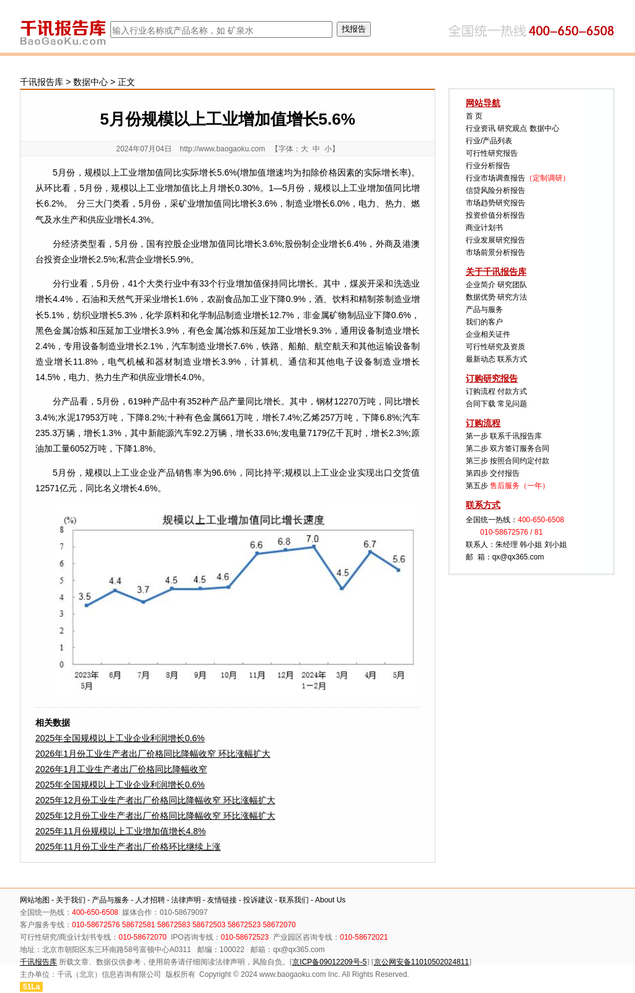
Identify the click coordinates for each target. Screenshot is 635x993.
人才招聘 (150, 900)
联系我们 (294, 900)
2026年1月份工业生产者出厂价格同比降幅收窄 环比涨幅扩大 (152, 754)
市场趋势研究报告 (495, 202)
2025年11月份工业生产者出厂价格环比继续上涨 (128, 847)
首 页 (474, 116)
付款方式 (512, 391)
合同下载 (480, 403)
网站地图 (35, 900)
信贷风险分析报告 (495, 190)
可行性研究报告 (492, 153)
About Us (330, 900)
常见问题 (512, 403)
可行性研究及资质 (495, 346)
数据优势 (480, 297)
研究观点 (512, 128)
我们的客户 (484, 322)
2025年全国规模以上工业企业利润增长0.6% (120, 738)
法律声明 (186, 900)
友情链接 (222, 900)
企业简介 (480, 284)
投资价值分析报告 (495, 215)
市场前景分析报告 (495, 252)
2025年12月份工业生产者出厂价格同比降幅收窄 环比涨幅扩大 (155, 800)
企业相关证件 (488, 334)
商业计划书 (484, 227)
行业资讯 (480, 128)
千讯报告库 (41, 82)
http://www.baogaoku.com (222, 149)
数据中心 (90, 82)
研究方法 (512, 297)
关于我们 (71, 900)
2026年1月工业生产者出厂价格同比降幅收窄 (121, 769)
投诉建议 (258, 900)
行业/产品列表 (489, 140)
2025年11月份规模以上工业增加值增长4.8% (120, 831)
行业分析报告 (488, 165)
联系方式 (512, 359)
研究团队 (512, 284)
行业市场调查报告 (495, 178)
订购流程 (480, 391)
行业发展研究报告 (495, 240)
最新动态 (480, 359)
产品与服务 (484, 309)
